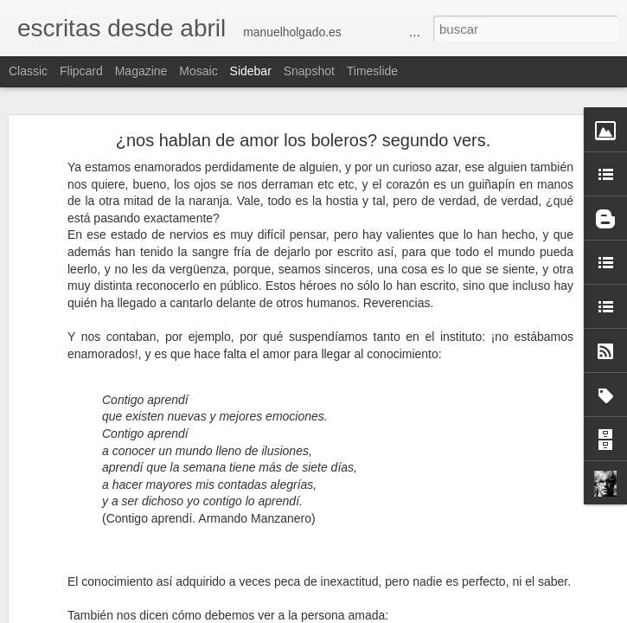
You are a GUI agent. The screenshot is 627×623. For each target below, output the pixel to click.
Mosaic (198, 71)
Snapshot (309, 71)
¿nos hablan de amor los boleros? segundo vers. (303, 140)
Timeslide (372, 71)
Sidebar (251, 71)
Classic (28, 71)
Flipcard (81, 71)
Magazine (141, 71)
